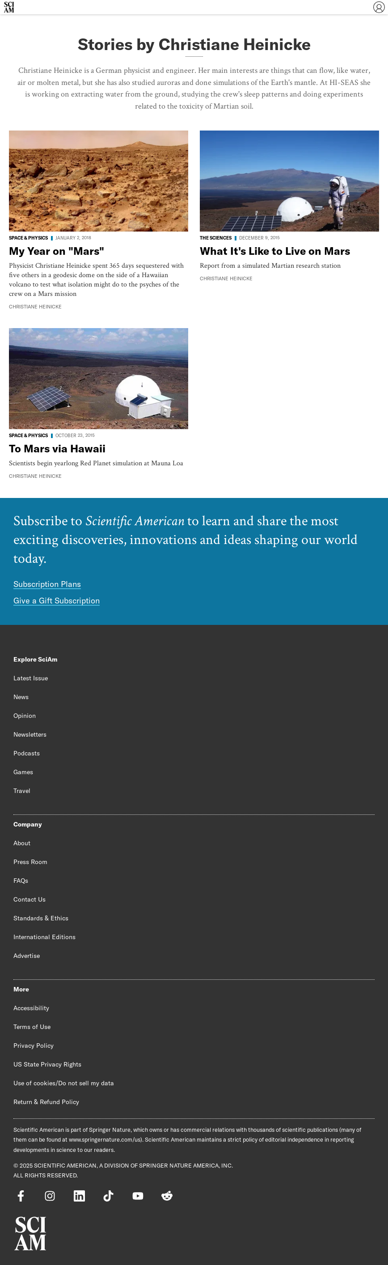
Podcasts (26, 753)
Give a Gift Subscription (56, 600)
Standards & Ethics (40, 918)
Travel (21, 791)
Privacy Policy (33, 1046)
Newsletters (29, 734)
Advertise (26, 956)
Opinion (24, 716)
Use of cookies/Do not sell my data (63, 1083)
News (21, 697)
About (21, 843)
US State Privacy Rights (47, 1064)
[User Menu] (379, 7)
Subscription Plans (47, 584)
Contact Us (29, 899)
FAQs (20, 881)
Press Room (30, 862)
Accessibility (31, 1008)
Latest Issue (30, 678)
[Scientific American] (9, 7)
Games (23, 772)
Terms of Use (32, 1027)
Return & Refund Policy (46, 1102)
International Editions (44, 937)
